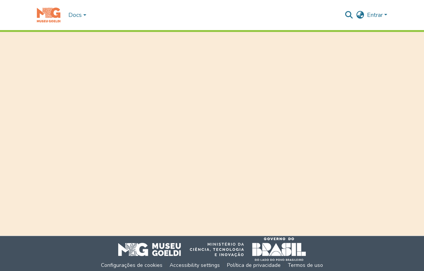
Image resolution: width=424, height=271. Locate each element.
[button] (48, 15)
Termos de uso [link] (305, 265)
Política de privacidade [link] (254, 265)
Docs (75, 15)
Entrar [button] (375, 15)
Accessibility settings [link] (195, 265)
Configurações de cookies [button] (131, 265)
